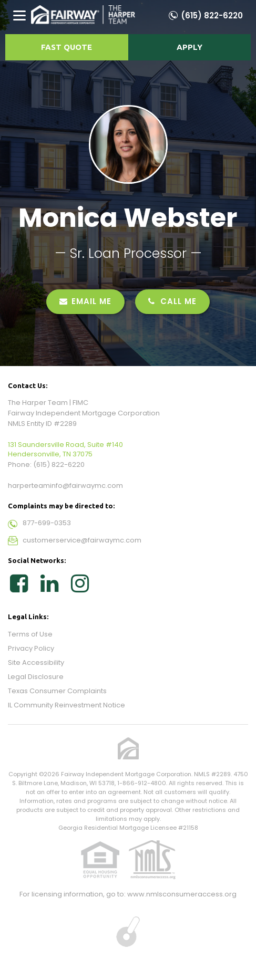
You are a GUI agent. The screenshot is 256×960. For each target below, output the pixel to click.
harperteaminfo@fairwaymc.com (65, 486)
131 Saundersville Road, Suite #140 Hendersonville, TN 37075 (65, 449)
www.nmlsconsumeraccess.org (182, 894)
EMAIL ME (85, 301)
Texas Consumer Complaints (57, 691)
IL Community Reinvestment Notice (66, 705)
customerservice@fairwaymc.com (82, 540)
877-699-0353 (47, 523)
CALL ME (172, 301)
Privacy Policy (31, 648)
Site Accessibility (36, 662)
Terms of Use (30, 634)
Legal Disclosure (36, 677)
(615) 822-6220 (212, 15)
